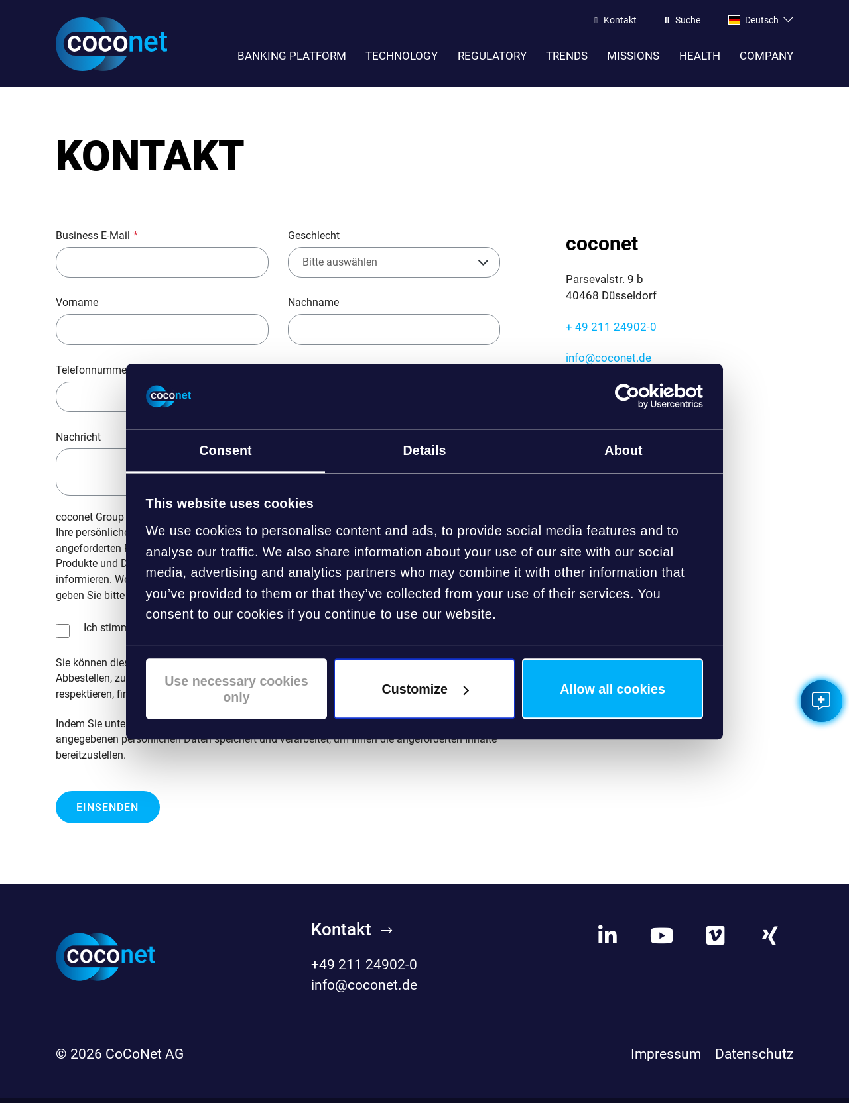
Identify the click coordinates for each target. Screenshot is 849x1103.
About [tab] (623, 450)
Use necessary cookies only (236, 689)
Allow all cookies (612, 689)
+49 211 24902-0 (364, 968)
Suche (687, 20)
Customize (425, 689)
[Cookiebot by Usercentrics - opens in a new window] (645, 396)
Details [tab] (424, 450)
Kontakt (620, 20)
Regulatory (492, 55)
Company (766, 55)
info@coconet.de (608, 361)
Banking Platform (291, 55)
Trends (567, 55)
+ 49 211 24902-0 (611, 331)
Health (699, 55)
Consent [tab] (225, 450)
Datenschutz (754, 1058)
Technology (401, 55)
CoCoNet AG (144, 1058)
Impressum (666, 1058)
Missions (633, 55)
